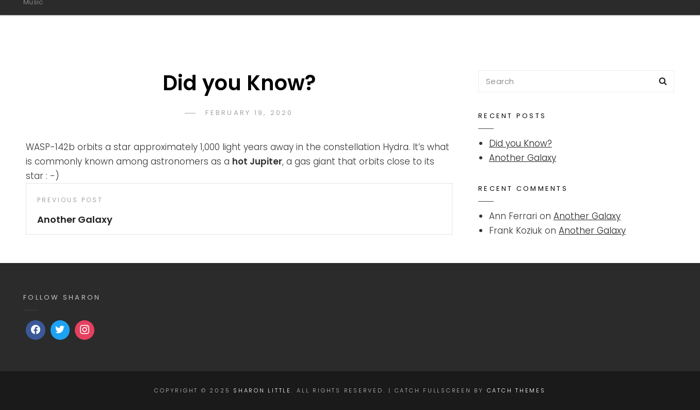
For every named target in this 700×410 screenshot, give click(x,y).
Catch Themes (516, 390)
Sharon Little (75, 17)
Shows (580, 22)
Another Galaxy (522, 158)
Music (433, 22)
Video (635, 22)
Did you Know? (520, 143)
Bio (386, 22)
